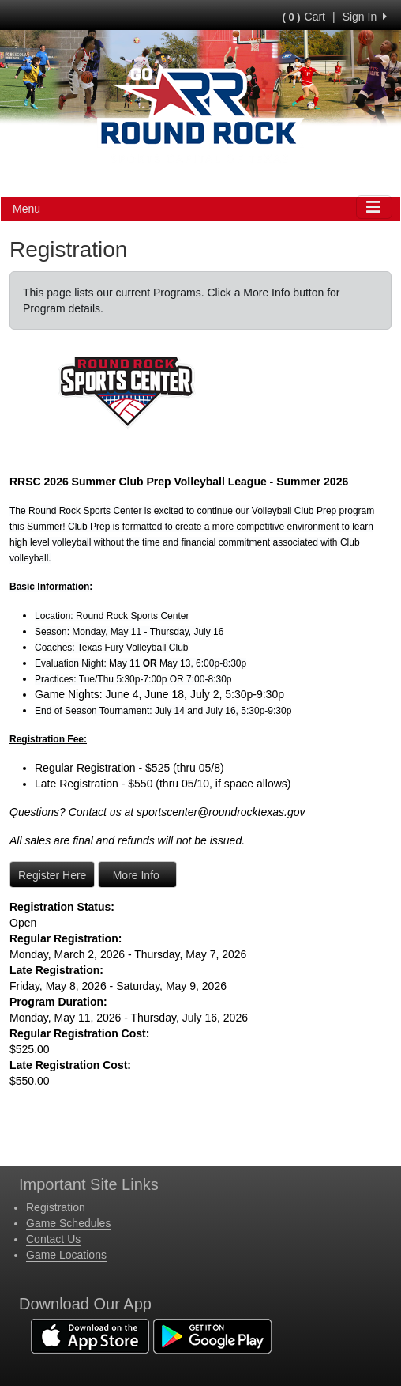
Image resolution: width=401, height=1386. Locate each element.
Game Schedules (68, 1223)
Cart (304, 16)
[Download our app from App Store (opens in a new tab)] (90, 1335)
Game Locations (66, 1254)
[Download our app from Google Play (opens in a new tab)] (212, 1335)
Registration (55, 1207)
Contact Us (53, 1239)
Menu (26, 208)
